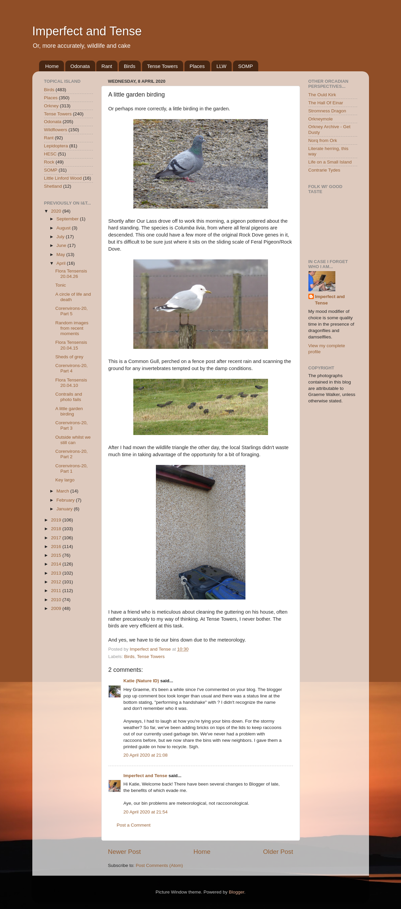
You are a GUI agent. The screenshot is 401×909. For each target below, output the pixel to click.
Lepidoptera (56, 145)
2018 (56, 528)
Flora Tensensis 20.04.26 (71, 273)
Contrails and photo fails (68, 397)
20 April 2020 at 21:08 (146, 755)
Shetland (53, 186)
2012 (56, 581)
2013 (56, 573)
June (62, 245)
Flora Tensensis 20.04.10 (71, 382)
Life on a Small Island (330, 162)
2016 (56, 546)
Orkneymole (320, 118)
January (65, 508)
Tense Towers (162, 66)
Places (197, 66)
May (61, 254)
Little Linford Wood (63, 178)
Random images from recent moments (71, 328)
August (64, 227)
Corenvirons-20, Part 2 (71, 454)
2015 (56, 555)
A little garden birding (69, 411)
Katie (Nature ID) (141, 680)
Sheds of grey (69, 356)
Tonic (60, 285)
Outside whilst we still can (73, 440)
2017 (56, 537)
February (66, 500)
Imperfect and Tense (87, 31)
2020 (56, 211)
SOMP (245, 66)
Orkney (51, 105)
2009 (56, 608)
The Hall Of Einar (325, 102)
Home (52, 66)
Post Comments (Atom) (159, 865)
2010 (56, 599)
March (63, 491)
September (68, 218)
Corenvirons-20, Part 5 (71, 311)
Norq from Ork (322, 140)
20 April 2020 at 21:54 (146, 811)
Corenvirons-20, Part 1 (71, 468)
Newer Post (124, 851)
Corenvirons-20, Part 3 (71, 425)
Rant (106, 66)
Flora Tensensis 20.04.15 (71, 345)
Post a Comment (134, 825)
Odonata (80, 66)
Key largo (64, 479)
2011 (56, 590)
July (61, 236)
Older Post (278, 851)
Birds (129, 66)
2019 (56, 519)
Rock (49, 162)
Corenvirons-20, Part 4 (71, 368)
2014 (56, 564)
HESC (50, 153)
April (62, 263)
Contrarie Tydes (324, 170)
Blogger (236, 892)
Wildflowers (55, 129)
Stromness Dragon (327, 110)
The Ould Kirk (322, 94)
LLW (221, 66)
